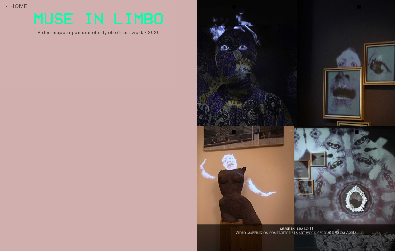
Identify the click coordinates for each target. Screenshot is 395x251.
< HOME (16, 6)
